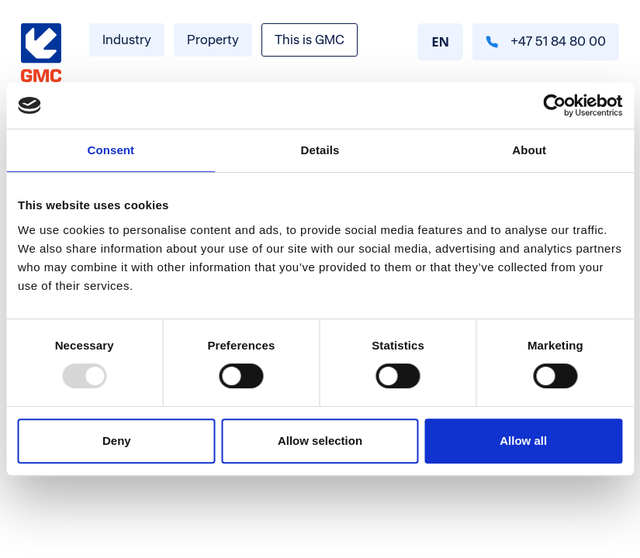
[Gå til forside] (41, 53)
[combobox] (440, 41)
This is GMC (309, 39)
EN (440, 41)
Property (213, 39)
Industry (126, 39)
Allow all (523, 440)
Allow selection (320, 440)
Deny (116, 440)
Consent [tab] (110, 150)
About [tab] (529, 150)
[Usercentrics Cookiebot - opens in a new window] (554, 105)
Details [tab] (320, 150)
